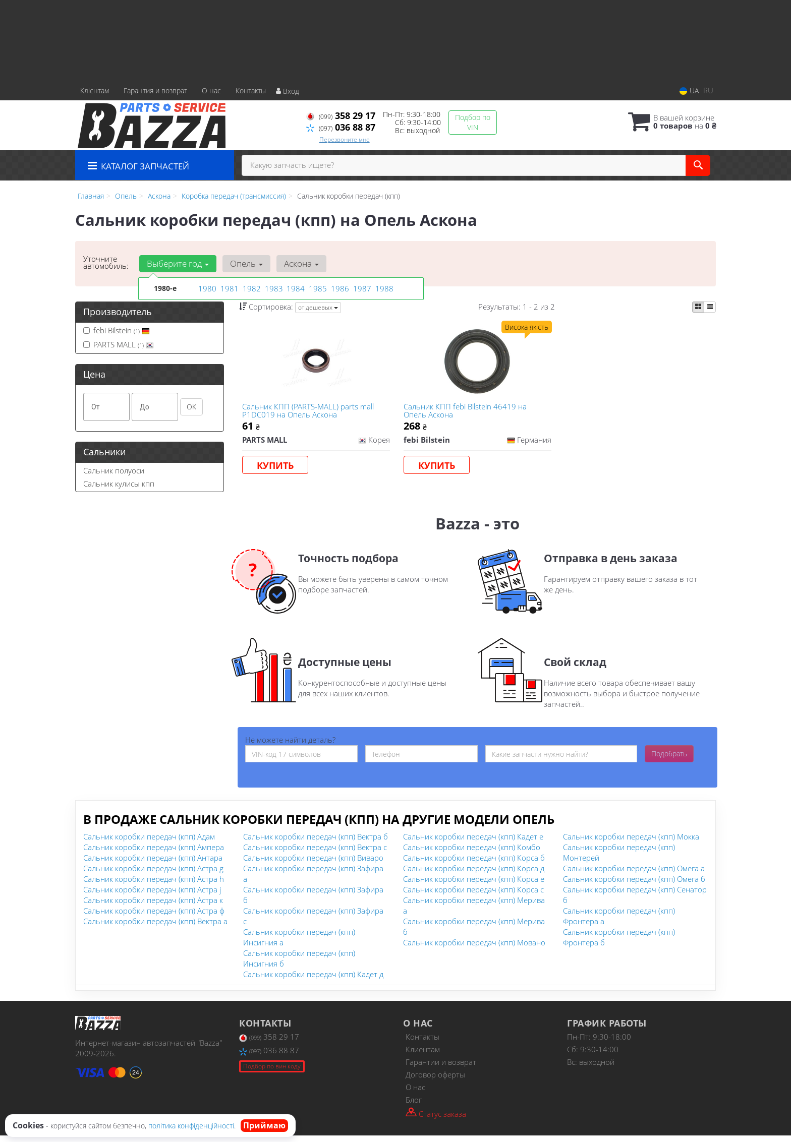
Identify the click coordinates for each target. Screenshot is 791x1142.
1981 (228, 288)
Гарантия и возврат (155, 90)
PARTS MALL (118, 344)
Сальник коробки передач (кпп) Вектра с (315, 854)
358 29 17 (340, 115)
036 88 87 (340, 127)
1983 (273, 288)
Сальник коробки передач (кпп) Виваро (313, 864)
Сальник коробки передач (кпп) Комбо (471, 854)
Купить (277, 468)
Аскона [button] (296, 263)
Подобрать (669, 760)
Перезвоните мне (344, 139)
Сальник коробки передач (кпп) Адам (149, 843)
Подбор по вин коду (272, 1072)
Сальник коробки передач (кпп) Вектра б (315, 843)
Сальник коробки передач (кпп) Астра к (153, 906)
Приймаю (264, 1125)
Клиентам (423, 1056)
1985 (317, 288)
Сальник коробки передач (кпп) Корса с (473, 896)
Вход (287, 91)
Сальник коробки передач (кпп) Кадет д (313, 981)
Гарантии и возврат (441, 1068)
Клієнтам (94, 90)
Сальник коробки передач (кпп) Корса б (474, 864)
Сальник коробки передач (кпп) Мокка (631, 843)
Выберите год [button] (177, 263)
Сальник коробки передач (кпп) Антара (152, 864)
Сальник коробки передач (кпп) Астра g (153, 875)
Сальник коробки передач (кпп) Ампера (153, 854)
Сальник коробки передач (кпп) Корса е (473, 885)
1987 (361, 288)
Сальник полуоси (113, 470)
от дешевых (318, 307)
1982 (251, 288)
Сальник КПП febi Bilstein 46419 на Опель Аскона (467, 412)
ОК (191, 406)
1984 (295, 288)
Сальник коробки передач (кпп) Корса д (473, 875)
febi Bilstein (116, 330)
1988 (383, 288)
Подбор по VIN (472, 122)
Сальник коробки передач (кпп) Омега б (634, 885)
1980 (206, 288)
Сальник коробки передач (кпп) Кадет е (473, 843)
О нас (211, 90)
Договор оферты (435, 1081)
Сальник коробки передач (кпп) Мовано (474, 949)
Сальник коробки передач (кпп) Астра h (153, 885)
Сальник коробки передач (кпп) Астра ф (153, 917)
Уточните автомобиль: (106, 262)
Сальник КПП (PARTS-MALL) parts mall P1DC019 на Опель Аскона (310, 412)
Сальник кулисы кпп (118, 483)
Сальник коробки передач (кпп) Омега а (634, 875)
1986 (339, 288)
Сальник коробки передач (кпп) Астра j (152, 896)
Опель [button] (243, 263)
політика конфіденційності (191, 1125)
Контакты (251, 90)
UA (689, 90)
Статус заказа (436, 1119)
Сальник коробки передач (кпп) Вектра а (155, 928)
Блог (414, 1106)
